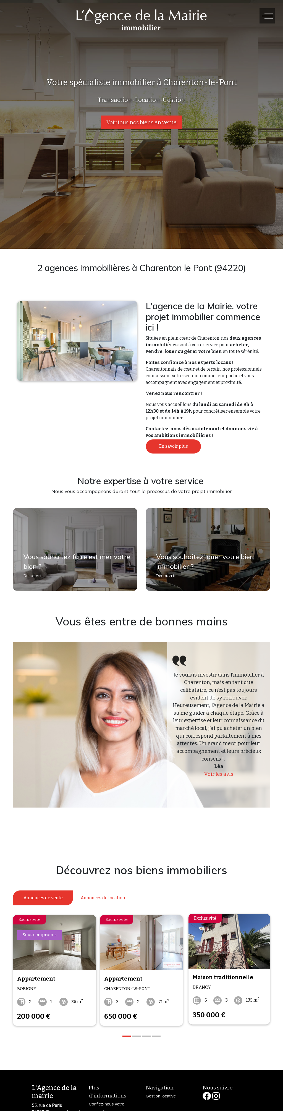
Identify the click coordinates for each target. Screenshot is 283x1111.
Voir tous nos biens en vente (141, 122)
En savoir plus (173, 446)
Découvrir (30, 578)
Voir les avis (218, 774)
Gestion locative (161, 1093)
